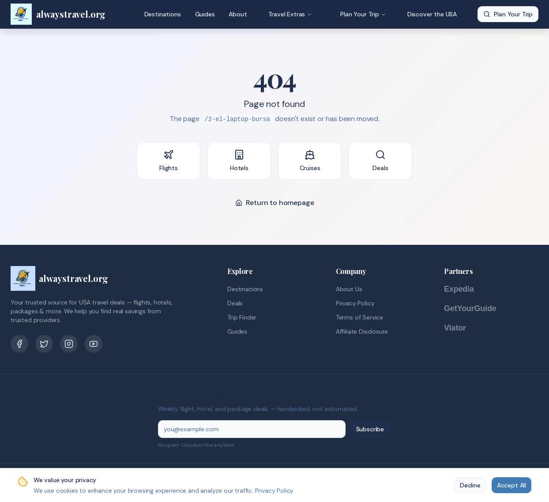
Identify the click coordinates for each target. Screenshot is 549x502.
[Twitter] (44, 344)
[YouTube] (93, 344)
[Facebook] (19, 344)
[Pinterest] (69, 344)
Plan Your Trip (363, 14)
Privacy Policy (355, 303)
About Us (349, 289)
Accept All (511, 485)
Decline (470, 485)
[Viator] (464, 328)
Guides (205, 14)
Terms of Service (359, 317)
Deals (235, 303)
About (238, 14)
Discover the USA (432, 14)
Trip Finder (241, 317)
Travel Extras (290, 14)
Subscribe (370, 429)
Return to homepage (274, 202)
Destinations (162, 14)
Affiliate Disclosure (362, 331)
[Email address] (252, 429)
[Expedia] (470, 289)
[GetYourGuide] (479, 308)
